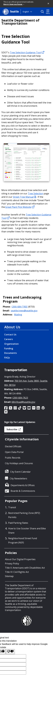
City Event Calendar (20, 471)
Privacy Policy (12, 563)
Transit (12, 507)
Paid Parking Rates (18, 522)
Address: (7, 314)
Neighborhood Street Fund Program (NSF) (22, 540)
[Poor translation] (10, 651)
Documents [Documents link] (10, 353)
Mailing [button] (18, 314)
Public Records (12, 457)
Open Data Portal (14, 452)
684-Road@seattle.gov (23, 401)
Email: (6, 310)
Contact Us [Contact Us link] (10, 334)
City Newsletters (18, 478)
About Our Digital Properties (20, 559)
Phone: (6, 306)
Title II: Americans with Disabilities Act (25, 567)
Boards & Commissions (23, 490)
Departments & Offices (23, 485)
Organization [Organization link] (11, 343)
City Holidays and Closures (19, 463)
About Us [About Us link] (12, 326)
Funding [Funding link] (8, 348)
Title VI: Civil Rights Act (17, 572)
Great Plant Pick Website (19, 207)
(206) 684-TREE (20, 306)
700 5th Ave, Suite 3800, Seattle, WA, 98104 (26, 383)
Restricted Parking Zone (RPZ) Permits (24, 515)
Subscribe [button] (14, 429)
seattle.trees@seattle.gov (24, 310)
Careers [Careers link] (8, 339)
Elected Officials (13, 446)
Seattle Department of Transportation (20, 22)
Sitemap (9, 576)
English (26, 11)
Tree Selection (35, 193)
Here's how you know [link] (13, 4)
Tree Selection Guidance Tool (27, 52)
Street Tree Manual (24, 196)
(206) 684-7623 (20, 397)
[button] (48, 3)
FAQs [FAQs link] (7, 357)
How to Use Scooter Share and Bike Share (27, 530)
